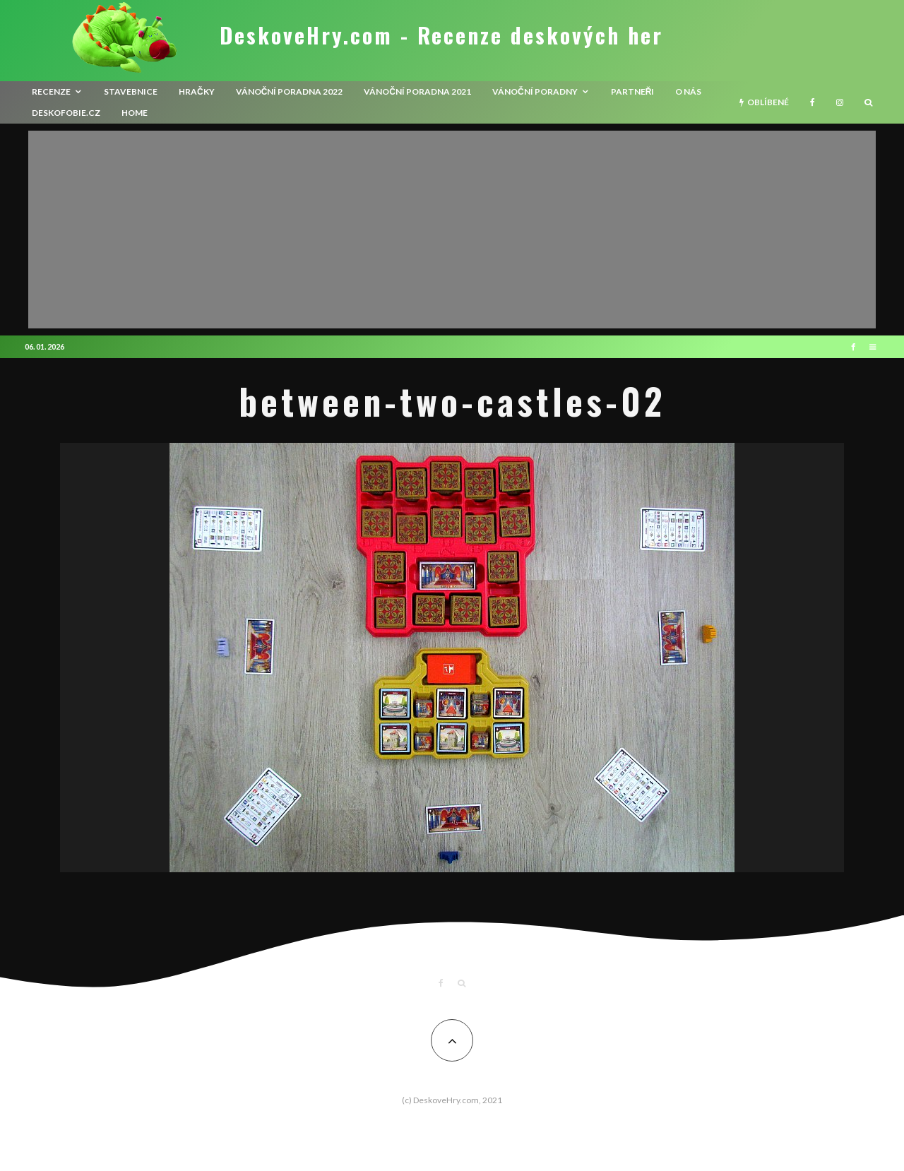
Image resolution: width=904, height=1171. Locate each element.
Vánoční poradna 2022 (289, 91)
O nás (688, 91)
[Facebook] (812, 102)
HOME (134, 112)
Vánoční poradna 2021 (417, 91)
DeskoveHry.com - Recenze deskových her (441, 35)
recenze (51, 91)
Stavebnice (130, 91)
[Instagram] (840, 102)
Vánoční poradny (535, 91)
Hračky (197, 91)
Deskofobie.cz (66, 112)
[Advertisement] (452, 229)
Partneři (633, 91)
